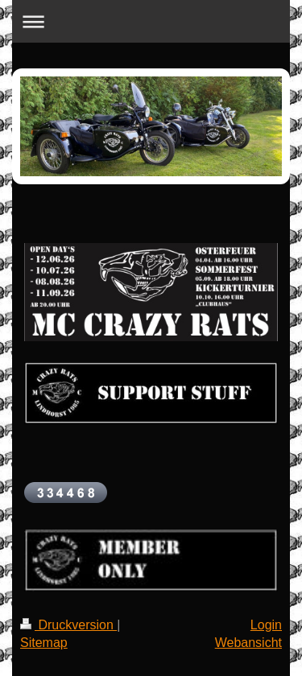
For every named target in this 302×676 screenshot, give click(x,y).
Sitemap (44, 642)
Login (266, 625)
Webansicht (248, 642)
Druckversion (68, 625)
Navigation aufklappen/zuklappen (151, 21)
